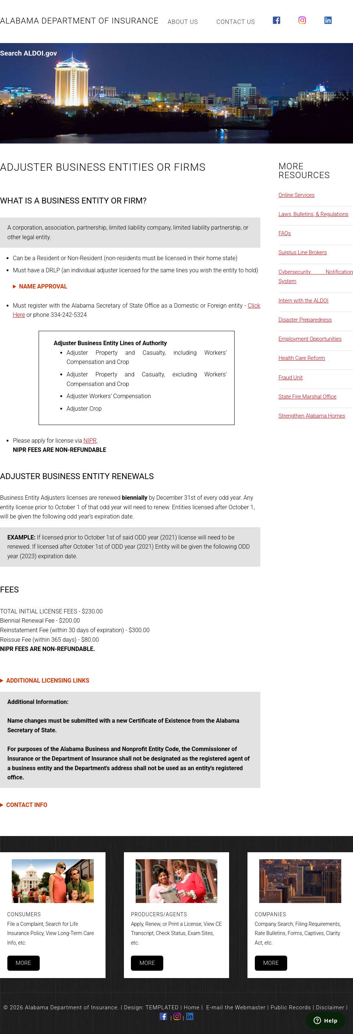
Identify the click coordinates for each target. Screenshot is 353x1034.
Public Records (291, 1007)
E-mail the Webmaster (236, 1007)
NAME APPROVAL (43, 286)
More (23, 963)
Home (192, 1007)
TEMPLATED (162, 1007)
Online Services (297, 195)
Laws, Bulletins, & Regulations (314, 214)
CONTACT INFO (26, 804)
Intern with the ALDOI (304, 300)
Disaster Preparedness (305, 319)
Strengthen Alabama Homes (312, 415)
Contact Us (236, 21)
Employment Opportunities (310, 339)
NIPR (90, 440)
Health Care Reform (302, 358)
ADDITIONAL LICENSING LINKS (47, 680)
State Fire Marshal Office (307, 396)
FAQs (285, 233)
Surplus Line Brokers (303, 252)
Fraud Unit (291, 377)
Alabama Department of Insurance (79, 20)
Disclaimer (330, 1007)
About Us (183, 21)
